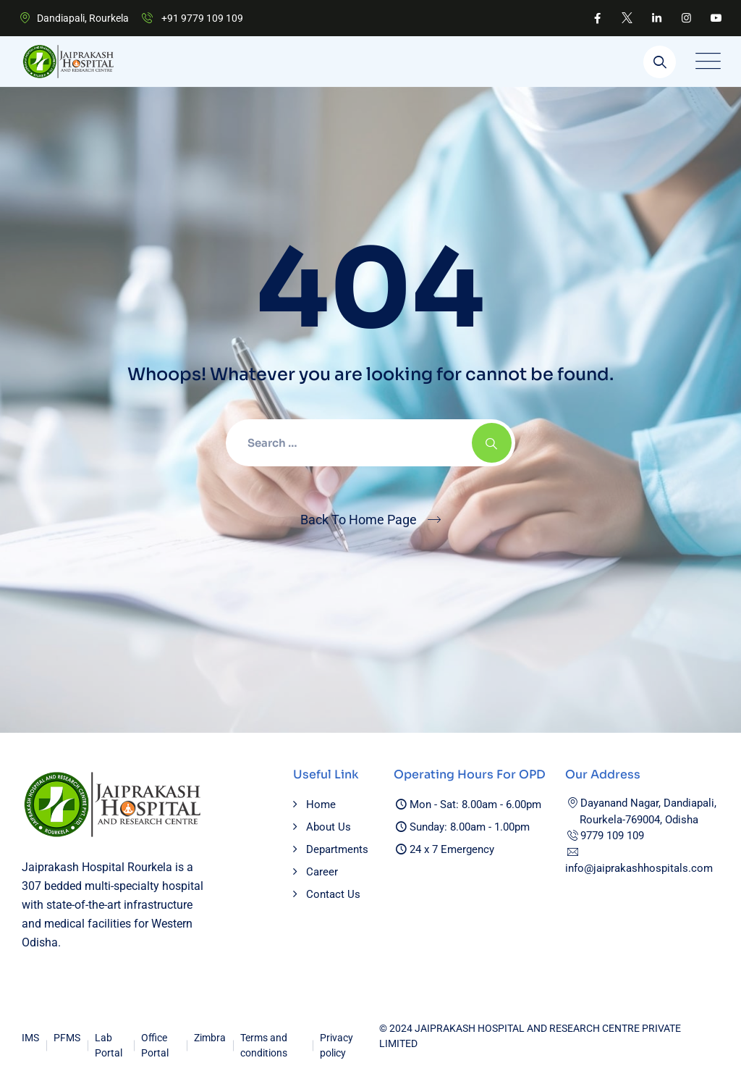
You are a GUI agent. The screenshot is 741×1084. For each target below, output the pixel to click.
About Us (328, 826)
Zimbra (210, 1037)
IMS (30, 1037)
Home (321, 804)
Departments (337, 849)
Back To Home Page (358, 519)
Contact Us (333, 894)
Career (322, 871)
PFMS (67, 1037)
